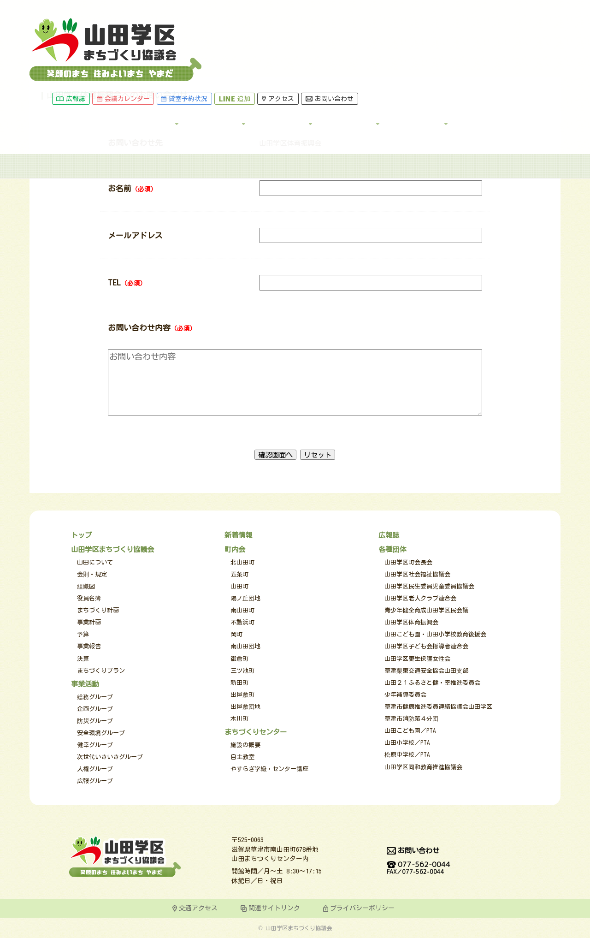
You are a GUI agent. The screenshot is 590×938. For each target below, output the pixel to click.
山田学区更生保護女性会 (417, 659)
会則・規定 (92, 574)
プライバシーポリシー (362, 908)
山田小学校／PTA (407, 743)
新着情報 (238, 535)
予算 (83, 634)
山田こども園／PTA (410, 731)
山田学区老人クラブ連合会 (420, 598)
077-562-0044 (418, 868)
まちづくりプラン (101, 671)
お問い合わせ (436, 8)
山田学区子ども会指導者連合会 (426, 646)
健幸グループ (95, 745)
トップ (190, 41)
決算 (83, 659)
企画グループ (95, 709)
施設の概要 (245, 745)
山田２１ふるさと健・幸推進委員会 (432, 683)
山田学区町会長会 (408, 562)
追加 (341, 8)
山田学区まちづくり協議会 (112, 549)
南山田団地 (245, 646)
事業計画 (89, 622)
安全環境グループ (101, 733)
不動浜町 (242, 622)
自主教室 (242, 757)
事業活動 (324, 41)
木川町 (239, 719)
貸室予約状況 (290, 8)
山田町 (239, 586)
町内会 (391, 41)
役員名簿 (89, 598)
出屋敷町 (242, 695)
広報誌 (177, 8)
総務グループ (95, 697)
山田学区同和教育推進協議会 (423, 767)
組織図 (86, 586)
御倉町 (239, 659)
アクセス (384, 8)
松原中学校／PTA (407, 755)
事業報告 (89, 646)
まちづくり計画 (98, 610)
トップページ (53, 75)
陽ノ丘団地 (245, 598)
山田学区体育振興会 (411, 622)
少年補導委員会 (405, 695)
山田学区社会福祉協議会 (417, 574)
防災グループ (95, 721)
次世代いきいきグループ (110, 757)
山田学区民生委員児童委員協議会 (429, 586)
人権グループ (95, 769)
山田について (95, 562)
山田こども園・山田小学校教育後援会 (435, 634)
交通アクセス (198, 908)
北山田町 (242, 562)
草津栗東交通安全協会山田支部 (426, 671)
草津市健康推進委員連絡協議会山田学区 (438, 707)
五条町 (239, 574)
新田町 (239, 683)
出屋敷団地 (245, 707)
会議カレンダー (229, 8)
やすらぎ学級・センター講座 (269, 769)
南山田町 (242, 610)
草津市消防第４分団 (411, 719)
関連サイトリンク (274, 908)
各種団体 (458, 41)
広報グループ (95, 781)
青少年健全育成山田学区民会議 (426, 610)
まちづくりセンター (255, 732)
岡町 (236, 634)
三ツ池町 (242, 671)
